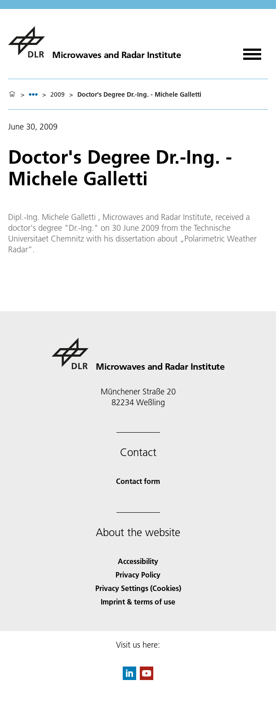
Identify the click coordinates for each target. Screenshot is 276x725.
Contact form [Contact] (138, 481)
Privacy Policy (138, 574)
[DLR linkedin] (129, 677)
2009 (57, 94)
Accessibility (138, 561)
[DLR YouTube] (146, 677)
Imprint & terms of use (138, 601)
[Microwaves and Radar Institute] (94, 42)
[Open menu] (252, 51)
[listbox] (33, 94)
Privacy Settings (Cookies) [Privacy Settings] (138, 588)
